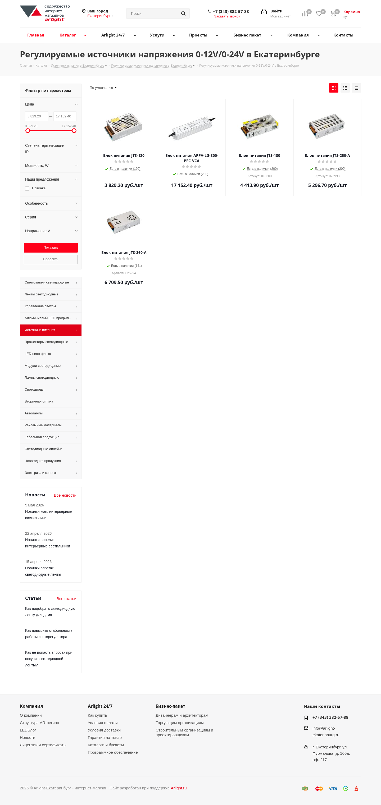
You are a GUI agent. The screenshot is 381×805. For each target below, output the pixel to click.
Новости (27, 737)
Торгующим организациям (180, 722)
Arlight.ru (179, 788)
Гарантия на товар (105, 737)
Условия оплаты (103, 722)
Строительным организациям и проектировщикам (184, 732)
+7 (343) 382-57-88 (231, 11)
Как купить (97, 715)
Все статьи (66, 598)
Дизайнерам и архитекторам (182, 715)
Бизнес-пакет (170, 706)
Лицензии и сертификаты (43, 745)
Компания (31, 706)
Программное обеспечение (113, 752)
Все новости (65, 495)
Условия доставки (104, 730)
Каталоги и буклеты (106, 745)
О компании (31, 715)
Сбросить (50, 259)
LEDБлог (28, 730)
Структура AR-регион (39, 722)
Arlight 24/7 (100, 706)
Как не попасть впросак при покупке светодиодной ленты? (48, 658)
